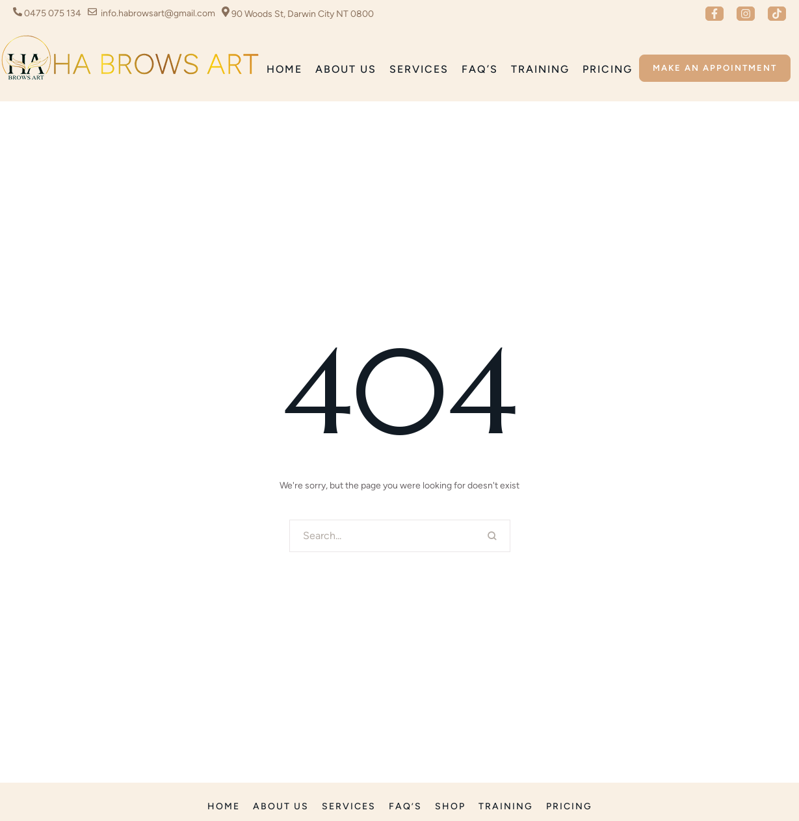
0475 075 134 (52, 13)
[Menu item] (284, 70)
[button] (714, 13)
